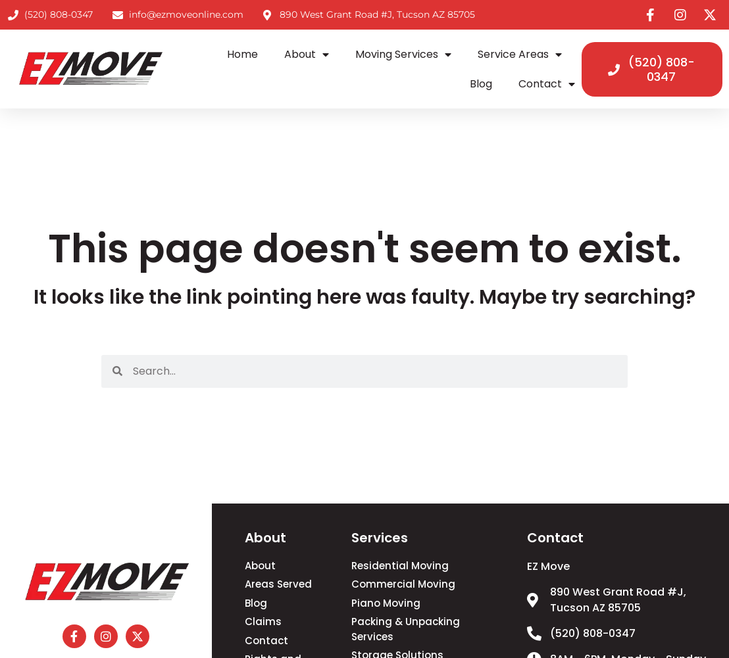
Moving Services (403, 54)
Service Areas (520, 54)
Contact (546, 84)
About (306, 54)
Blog (481, 83)
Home (242, 54)
